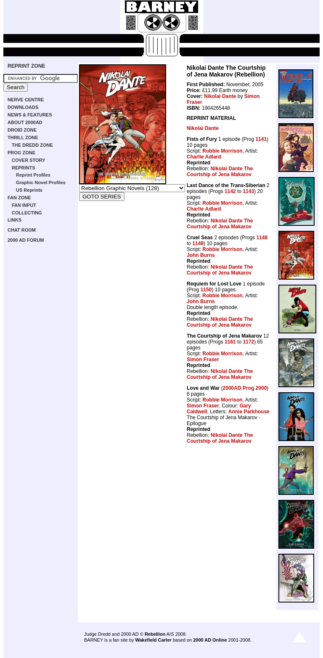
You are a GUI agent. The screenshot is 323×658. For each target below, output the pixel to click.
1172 (248, 342)
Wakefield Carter (153, 639)
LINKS (14, 219)
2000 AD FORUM (26, 240)
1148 (261, 237)
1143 (248, 191)
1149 (198, 243)
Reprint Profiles (33, 174)
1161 (230, 342)
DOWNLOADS (23, 107)
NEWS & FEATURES (30, 114)
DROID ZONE (22, 129)
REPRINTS (23, 167)
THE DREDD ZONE (32, 145)
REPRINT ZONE (26, 66)
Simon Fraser (203, 359)
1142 (230, 191)
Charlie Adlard (204, 157)
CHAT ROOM (22, 230)
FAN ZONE (19, 197)
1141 (261, 139)
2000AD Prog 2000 (245, 388)
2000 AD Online (210, 639)
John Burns (201, 255)
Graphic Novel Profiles (41, 182)
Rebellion (155, 634)
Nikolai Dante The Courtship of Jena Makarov (220, 171)
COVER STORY (28, 160)
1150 (206, 290)
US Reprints (29, 190)
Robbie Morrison (222, 151)
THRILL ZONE (23, 137)
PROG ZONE (21, 152)
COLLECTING (27, 212)
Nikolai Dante (220, 96)
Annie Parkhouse (249, 412)
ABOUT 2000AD (25, 122)
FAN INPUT (24, 205)
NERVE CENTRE (26, 99)
